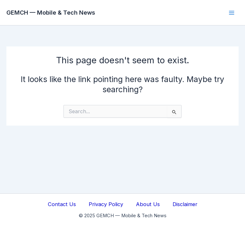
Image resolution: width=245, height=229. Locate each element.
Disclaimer (185, 204)
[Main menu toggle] (231, 12)
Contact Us (62, 204)
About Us (148, 204)
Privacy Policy (106, 204)
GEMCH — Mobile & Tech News (50, 12)
